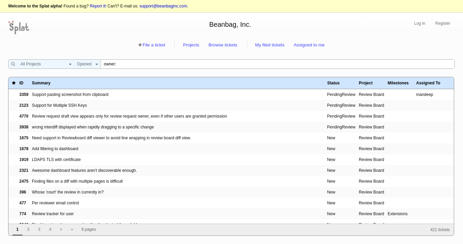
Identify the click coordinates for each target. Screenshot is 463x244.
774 (22, 214)
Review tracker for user (53, 214)
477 (22, 203)
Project (366, 83)
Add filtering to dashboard (55, 149)
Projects (191, 44)
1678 (24, 149)
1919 (24, 160)
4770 (24, 116)
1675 (24, 138)
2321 (24, 170)
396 (22, 192)
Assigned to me (309, 44)
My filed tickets (269, 44)
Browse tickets (222, 44)
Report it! (98, 6)
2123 (24, 105)
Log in (419, 23)
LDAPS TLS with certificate (56, 160)
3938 (24, 127)
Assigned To (428, 83)
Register (442, 23)
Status (333, 83)
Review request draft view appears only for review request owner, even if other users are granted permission (129, 116)
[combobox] (44, 64)
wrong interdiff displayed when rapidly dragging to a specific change (93, 127)
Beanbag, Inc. (230, 24)
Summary (41, 83)
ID (21, 83)
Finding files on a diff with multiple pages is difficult (77, 181)
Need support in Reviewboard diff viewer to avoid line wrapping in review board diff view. (111, 138)
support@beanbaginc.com (163, 6)
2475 (24, 181)
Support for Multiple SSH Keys (59, 105)
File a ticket (154, 44)
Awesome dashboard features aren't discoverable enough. (84, 170)
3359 (24, 95)
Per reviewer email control (55, 203)
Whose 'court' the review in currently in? (68, 192)
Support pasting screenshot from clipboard (70, 95)
